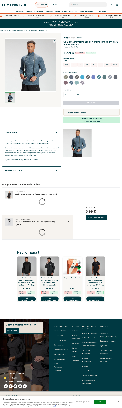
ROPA (55, 5)
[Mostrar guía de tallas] (68, 58)
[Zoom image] (54, 41)
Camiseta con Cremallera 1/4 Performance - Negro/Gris (26, 30)
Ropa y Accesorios (76, 337)
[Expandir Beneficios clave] (31, 170)
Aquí (54, 406)
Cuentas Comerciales (86, 359)
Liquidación (103, 11)
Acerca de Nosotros (89, 333)
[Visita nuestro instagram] (6, 386)
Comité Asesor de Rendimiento (88, 381)
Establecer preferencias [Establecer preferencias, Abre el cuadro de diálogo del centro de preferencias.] (83, 401)
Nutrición (75, 331)
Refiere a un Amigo (108, 335)
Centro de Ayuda (60, 340)
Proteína (29, 11)
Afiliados (85, 366)
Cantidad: (67, 90)
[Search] (71, 4)
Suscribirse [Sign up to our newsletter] (12, 330)
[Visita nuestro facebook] (11, 386)
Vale (100, 401)
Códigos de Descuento (108, 341)
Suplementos (38, 11)
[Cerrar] (119, 402)
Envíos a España (59, 359)
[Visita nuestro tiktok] (15, 386)
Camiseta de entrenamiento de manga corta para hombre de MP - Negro (95, 281)
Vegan (74, 356)
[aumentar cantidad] (78, 94)
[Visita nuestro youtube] (20, 386)
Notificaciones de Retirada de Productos (60, 367)
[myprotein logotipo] (14, 4)
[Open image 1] (10, 97)
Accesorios (73, 11)
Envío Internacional (61, 350)
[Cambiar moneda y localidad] (24, 378)
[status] (72, 94)
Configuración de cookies (14, 373)
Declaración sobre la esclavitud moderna (89, 344)
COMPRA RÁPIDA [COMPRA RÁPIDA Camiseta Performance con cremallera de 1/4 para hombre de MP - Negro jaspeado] (49, 299)
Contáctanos (59, 335)
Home (2, 30)
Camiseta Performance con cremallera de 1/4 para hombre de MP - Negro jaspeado (49, 281)
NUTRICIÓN (42, 5)
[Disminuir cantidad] (66, 94)
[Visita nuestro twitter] (25, 386)
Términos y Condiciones (86, 352)
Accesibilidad (87, 371)
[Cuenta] (111, 4)
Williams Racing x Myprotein (106, 359)
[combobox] (88, 4)
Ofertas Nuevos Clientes (87, 11)
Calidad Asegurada (88, 338)
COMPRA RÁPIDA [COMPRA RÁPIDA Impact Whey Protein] (72, 299)
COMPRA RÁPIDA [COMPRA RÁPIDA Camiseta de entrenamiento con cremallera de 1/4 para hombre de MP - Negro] (26, 299)
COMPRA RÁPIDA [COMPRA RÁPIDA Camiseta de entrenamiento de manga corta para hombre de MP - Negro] (95, 299)
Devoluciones (59, 345)
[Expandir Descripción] (31, 133)
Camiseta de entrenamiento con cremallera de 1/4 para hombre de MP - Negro (26, 281)
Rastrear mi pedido (60, 354)
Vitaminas (49, 11)
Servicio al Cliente (60, 331)
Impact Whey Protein (72, 278)
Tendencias (19, 11)
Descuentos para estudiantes (106, 352)
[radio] (66, 65)
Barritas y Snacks (61, 11)
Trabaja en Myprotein (89, 376)
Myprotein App (105, 346)
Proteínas (75, 343)
